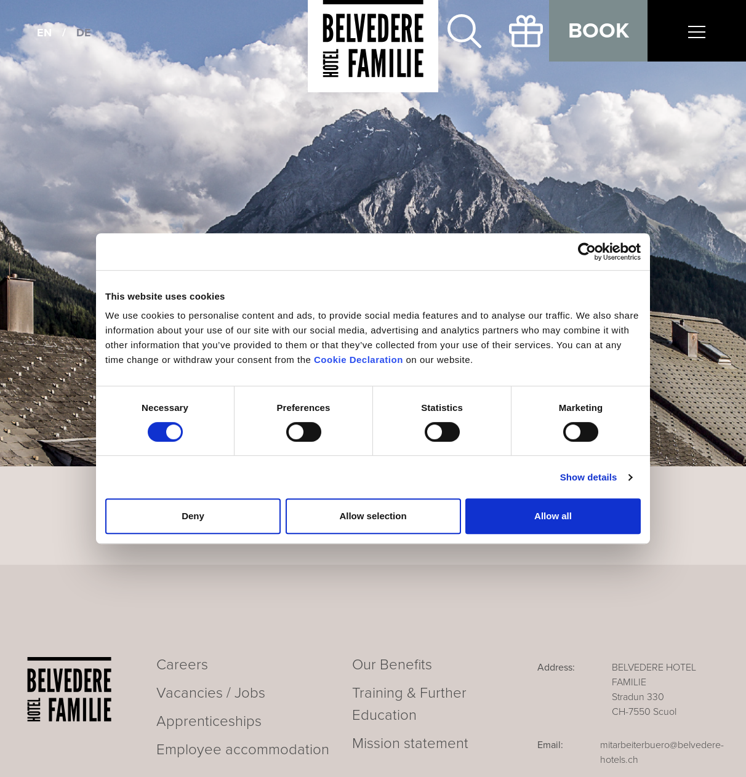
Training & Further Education (409, 704)
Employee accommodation (242, 750)
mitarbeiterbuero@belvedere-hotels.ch (662, 752)
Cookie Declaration (358, 359)
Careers (182, 665)
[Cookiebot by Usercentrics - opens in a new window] (587, 251)
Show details (588, 477)
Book (598, 31)
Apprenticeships (209, 721)
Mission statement (410, 743)
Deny (193, 516)
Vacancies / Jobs (210, 693)
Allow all (553, 516)
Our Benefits (392, 665)
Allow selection (372, 516)
